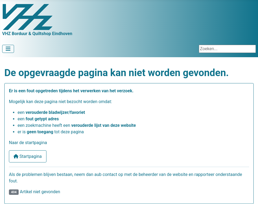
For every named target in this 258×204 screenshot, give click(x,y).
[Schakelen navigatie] (8, 49)
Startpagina (28, 156)
